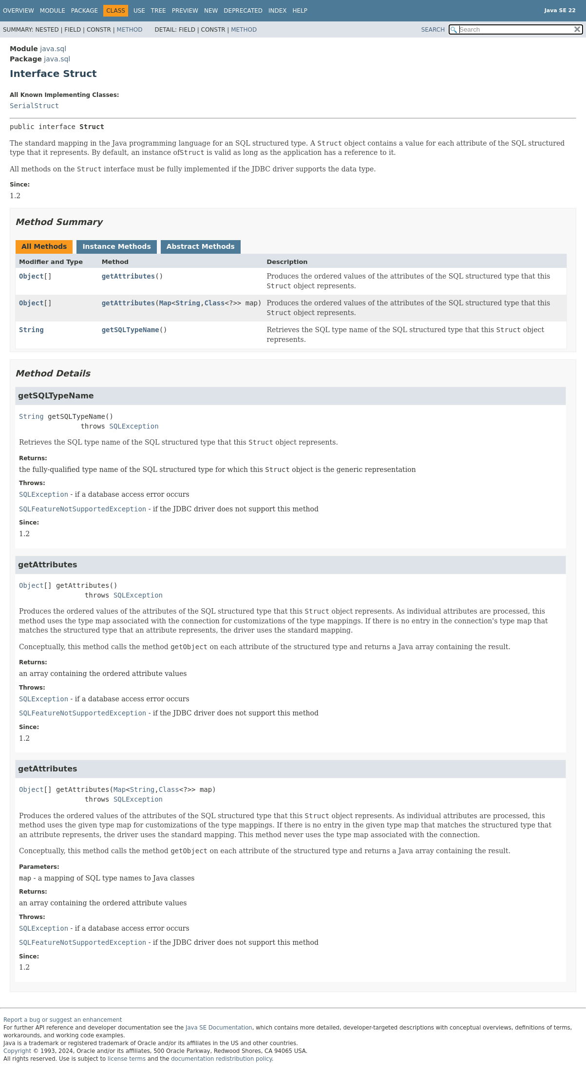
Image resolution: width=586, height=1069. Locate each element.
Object (31, 276)
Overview (18, 10)
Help (300, 10)
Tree (158, 10)
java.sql (53, 49)
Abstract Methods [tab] (201, 246)
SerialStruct (34, 106)
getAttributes (128, 276)
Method (130, 29)
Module (52, 10)
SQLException (133, 426)
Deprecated (243, 10)
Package (84, 10)
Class (214, 303)
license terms (127, 1058)
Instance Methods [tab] (116, 246)
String (187, 303)
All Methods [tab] (44, 246)
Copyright (17, 1051)
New (211, 10)
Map (165, 303)
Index (277, 10)
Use (139, 10)
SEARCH (433, 29)
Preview (185, 10)
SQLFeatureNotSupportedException (82, 509)
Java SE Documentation (219, 1027)
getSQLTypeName (130, 330)
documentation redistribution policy (221, 1058)
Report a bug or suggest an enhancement (62, 1019)
